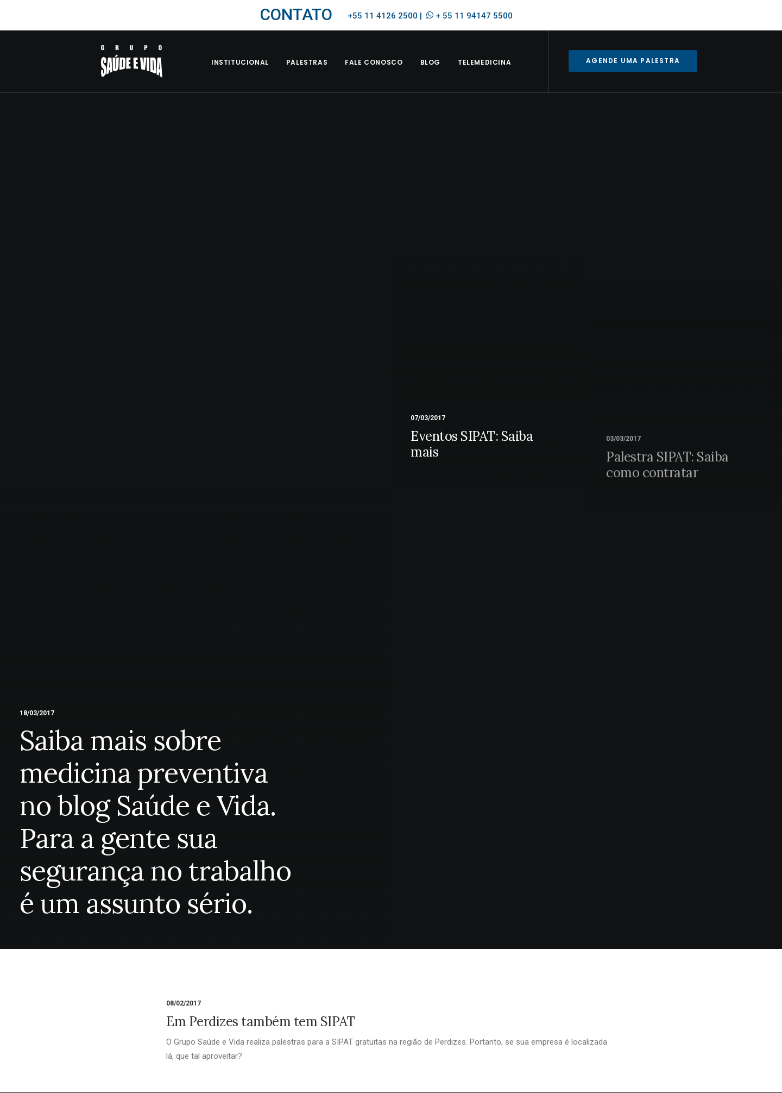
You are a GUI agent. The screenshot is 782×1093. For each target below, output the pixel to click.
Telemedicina (497, 74)
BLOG (443, 74)
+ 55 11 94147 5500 (474, 16)
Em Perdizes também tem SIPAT (260, 1021)
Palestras (319, 74)
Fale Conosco (386, 74)
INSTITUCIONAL (252, 74)
